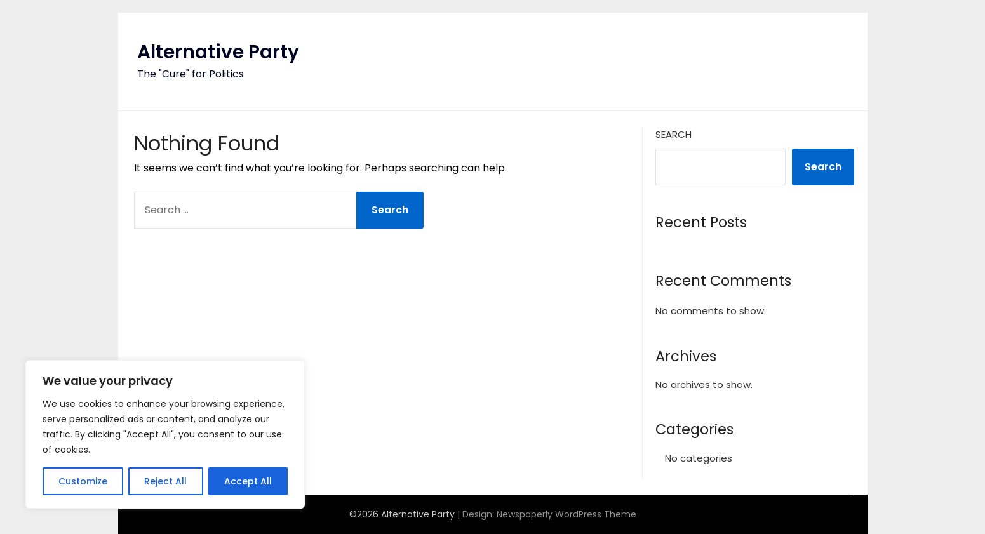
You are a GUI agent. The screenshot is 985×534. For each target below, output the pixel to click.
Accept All (248, 481)
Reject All (165, 481)
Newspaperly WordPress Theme (566, 514)
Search (673, 134)
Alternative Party (218, 52)
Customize (82, 481)
